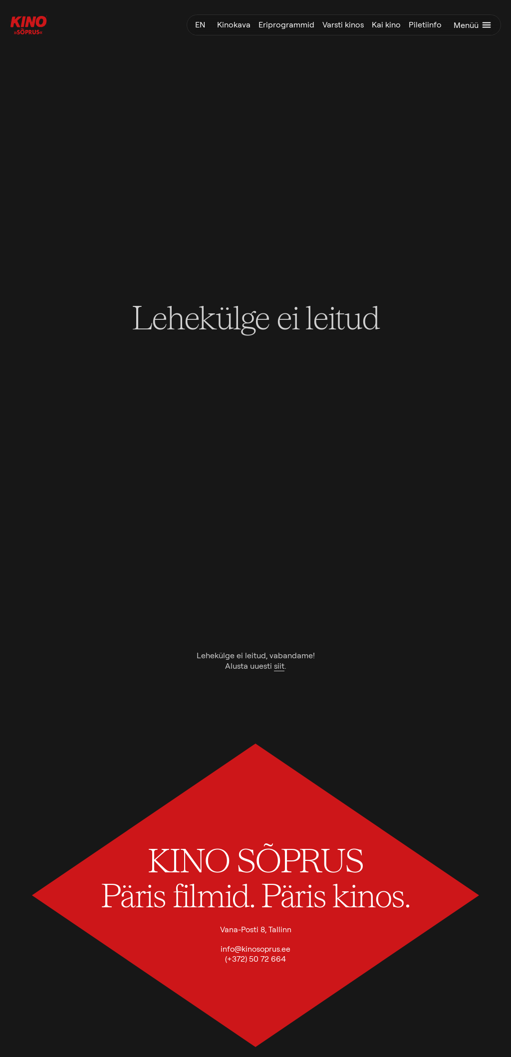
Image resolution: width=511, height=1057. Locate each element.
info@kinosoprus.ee (255, 949)
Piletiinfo (425, 24)
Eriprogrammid (286, 24)
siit (279, 666)
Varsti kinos (343, 24)
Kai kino (386, 24)
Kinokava (234, 24)
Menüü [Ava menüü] (473, 25)
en (200, 24)
